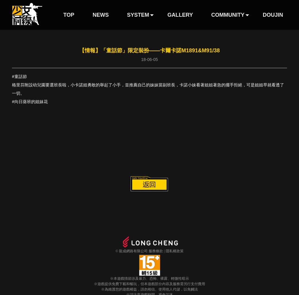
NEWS (101, 15)
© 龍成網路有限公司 (131, 251)
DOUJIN (273, 15)
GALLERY (180, 15)
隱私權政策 (175, 251)
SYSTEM (138, 15)
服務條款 (156, 251)
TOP (68, 15)
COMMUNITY (228, 15)
